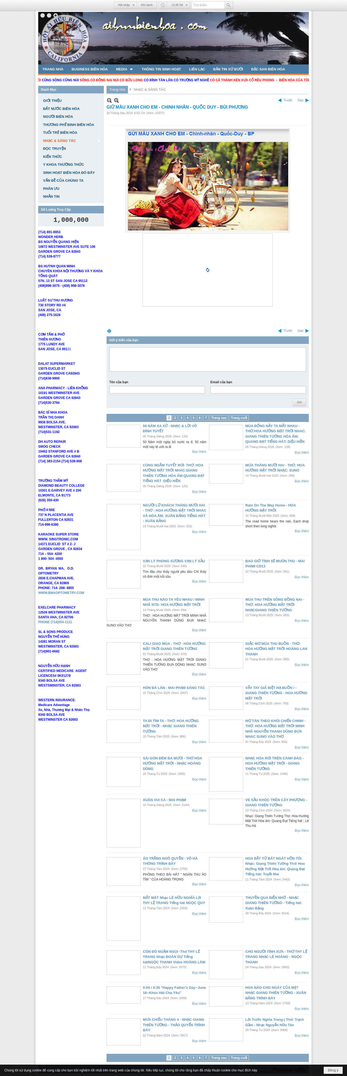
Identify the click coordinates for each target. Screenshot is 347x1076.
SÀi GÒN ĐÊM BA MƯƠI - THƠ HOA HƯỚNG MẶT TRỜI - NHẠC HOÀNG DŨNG (172, 763)
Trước (288, 100)
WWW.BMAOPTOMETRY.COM (61, 601)
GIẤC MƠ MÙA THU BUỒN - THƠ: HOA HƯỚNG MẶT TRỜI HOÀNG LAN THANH (276, 649)
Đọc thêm (199, 452)
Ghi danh (147, 5)
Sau (300, 100)
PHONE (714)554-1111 (55, 630)
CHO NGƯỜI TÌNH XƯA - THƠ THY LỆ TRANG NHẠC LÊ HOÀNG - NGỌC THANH (276, 957)
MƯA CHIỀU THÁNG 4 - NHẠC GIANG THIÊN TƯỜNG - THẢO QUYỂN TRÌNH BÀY (174, 1025)
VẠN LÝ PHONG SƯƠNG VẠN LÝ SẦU (174, 561)
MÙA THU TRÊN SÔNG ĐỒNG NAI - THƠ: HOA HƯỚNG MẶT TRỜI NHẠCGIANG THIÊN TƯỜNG (274, 604)
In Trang (109, 331)
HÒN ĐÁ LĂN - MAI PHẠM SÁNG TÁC (174, 688)
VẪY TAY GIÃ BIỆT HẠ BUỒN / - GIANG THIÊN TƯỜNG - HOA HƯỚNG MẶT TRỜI (276, 693)
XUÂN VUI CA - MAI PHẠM (164, 800)
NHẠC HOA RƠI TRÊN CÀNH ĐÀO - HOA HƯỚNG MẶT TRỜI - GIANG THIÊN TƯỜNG (274, 763)
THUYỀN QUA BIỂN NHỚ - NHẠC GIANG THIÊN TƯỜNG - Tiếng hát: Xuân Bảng (273, 903)
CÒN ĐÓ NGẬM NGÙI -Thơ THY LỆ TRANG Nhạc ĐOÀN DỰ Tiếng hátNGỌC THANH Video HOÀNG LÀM (174, 957)
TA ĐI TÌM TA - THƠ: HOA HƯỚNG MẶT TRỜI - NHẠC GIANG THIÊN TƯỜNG (171, 726)
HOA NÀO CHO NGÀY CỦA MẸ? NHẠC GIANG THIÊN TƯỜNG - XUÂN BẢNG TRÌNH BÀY (275, 993)
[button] (125, 69)
